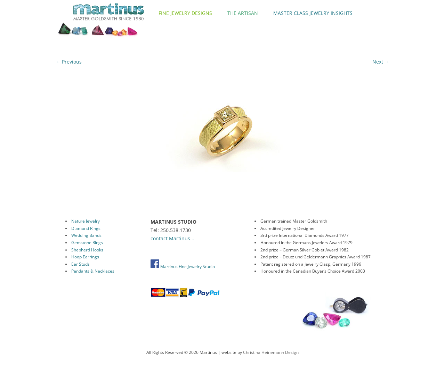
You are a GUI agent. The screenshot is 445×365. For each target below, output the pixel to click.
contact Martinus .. (172, 238)
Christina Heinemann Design (271, 352)
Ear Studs (80, 264)
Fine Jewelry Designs (185, 13)
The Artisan (242, 13)
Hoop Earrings (85, 257)
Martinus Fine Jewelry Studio (183, 266)
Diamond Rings (85, 228)
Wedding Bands (86, 235)
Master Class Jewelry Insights (313, 13)
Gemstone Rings (87, 243)
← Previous (69, 61)
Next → (380, 61)
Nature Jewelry (85, 221)
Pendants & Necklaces (92, 271)
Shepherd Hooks (87, 250)
